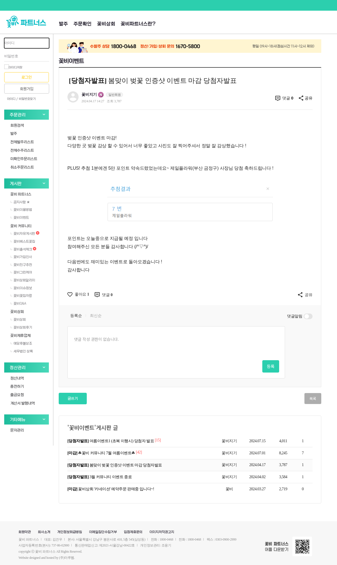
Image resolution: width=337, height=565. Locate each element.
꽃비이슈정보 (21, 288)
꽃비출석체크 (23, 249)
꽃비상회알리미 (22, 280)
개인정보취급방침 (69, 532)
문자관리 (17, 430)
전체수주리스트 (22, 150)
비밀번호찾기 (27, 99)
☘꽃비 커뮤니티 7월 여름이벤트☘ (101, 453)
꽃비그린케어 (21, 272)
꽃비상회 (106, 24)
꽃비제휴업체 (20, 335)
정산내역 (17, 378)
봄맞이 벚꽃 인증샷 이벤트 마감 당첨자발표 (114, 465)
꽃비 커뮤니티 (20, 226)
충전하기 (17, 386)
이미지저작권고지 (161, 532)
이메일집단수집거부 (103, 532)
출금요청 (17, 394)
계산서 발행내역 (22, 403)
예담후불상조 (21, 343)
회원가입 (26, 89)
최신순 (95, 316)
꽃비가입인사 (21, 257)
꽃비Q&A (18, 303)
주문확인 (83, 24)
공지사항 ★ (20, 202)
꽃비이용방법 (21, 210)
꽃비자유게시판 (24, 233)
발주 (63, 24)
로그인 (27, 77)
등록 (271, 366)
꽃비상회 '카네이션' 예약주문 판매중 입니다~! (110, 489)
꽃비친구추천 (21, 265)
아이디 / (12, 99)
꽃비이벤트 (19, 217)
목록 (312, 398)
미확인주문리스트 (23, 158)
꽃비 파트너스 (20, 194)
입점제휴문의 (133, 532)
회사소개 (44, 532)
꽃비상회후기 (21, 327)
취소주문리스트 (22, 167)
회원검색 (17, 125)
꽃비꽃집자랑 (21, 296)
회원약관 (25, 532)
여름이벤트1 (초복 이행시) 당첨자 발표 (111, 441)
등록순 (76, 316)
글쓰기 (73, 398)
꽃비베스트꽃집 (22, 241)
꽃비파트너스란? (138, 24)
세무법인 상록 (21, 351)
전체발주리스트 (22, 142)
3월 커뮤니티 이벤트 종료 (99, 477)
